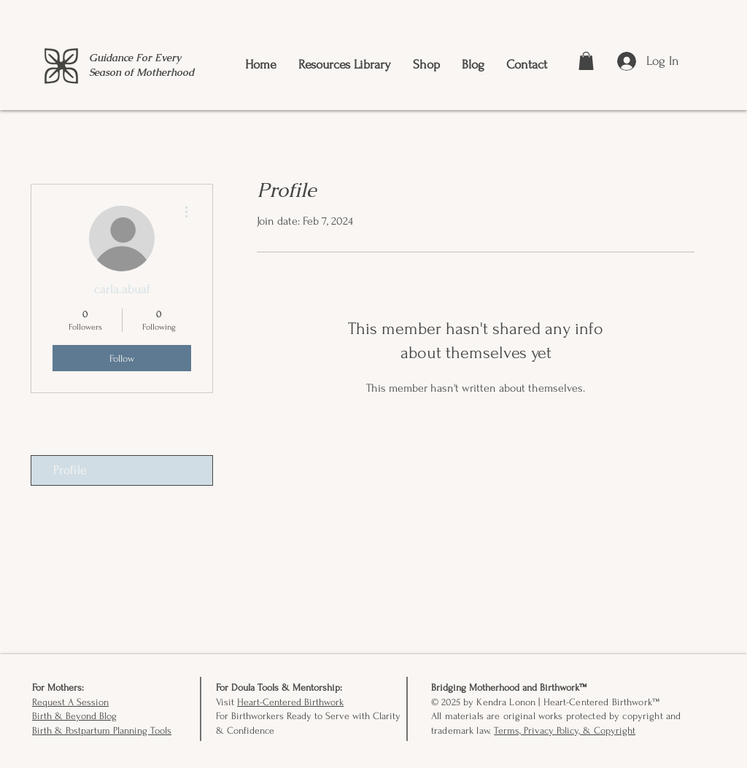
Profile (70, 470)
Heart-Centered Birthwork (290, 702)
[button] (586, 61)
